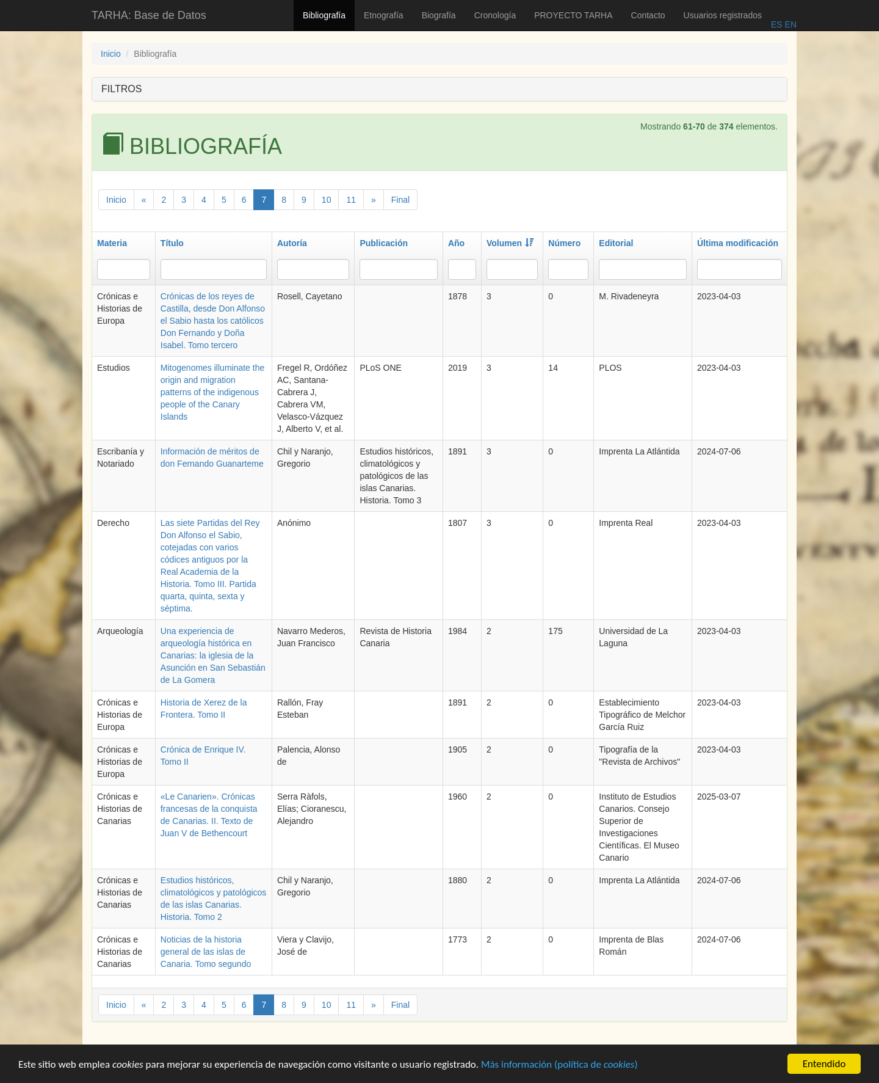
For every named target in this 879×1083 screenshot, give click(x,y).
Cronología (495, 15)
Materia (112, 243)
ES (777, 24)
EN (790, 24)
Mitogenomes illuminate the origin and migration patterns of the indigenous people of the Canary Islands (212, 392)
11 (351, 200)
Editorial (616, 243)
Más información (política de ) (559, 1068)
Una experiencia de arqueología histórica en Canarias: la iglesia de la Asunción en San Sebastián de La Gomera (213, 655)
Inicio (111, 54)
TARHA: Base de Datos (149, 15)
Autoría (292, 243)
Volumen (510, 243)
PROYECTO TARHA (573, 15)
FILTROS (121, 89)
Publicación (384, 243)
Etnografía (383, 15)
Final (400, 200)
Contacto (648, 15)
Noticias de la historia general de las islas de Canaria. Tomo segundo (206, 952)
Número (564, 243)
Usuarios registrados (723, 15)
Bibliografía (324, 15)
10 (326, 200)
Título (172, 243)
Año (456, 243)
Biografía (439, 15)
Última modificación (737, 243)
